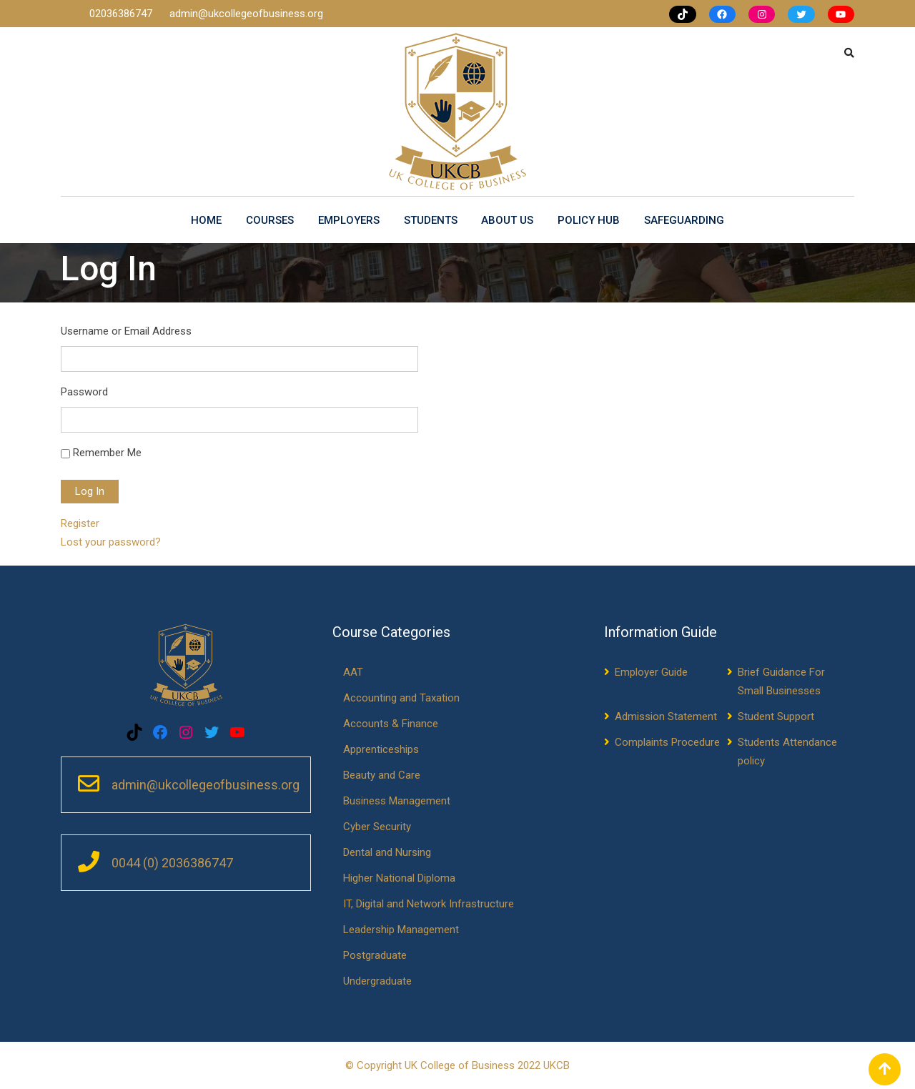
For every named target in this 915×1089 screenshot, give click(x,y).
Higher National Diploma (399, 878)
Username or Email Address (126, 331)
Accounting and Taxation (401, 697)
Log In (89, 491)
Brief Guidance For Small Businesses (781, 681)
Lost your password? (111, 542)
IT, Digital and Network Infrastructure (428, 903)
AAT (353, 672)
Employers (349, 220)
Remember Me (107, 452)
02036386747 (122, 13)
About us (508, 220)
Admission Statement (666, 716)
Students (431, 220)
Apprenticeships (381, 749)
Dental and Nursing (387, 852)
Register (80, 523)
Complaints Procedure (667, 742)
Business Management (396, 800)
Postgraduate (375, 955)
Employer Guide (651, 672)
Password (84, 391)
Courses (270, 220)
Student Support (776, 716)
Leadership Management (401, 929)
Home (206, 220)
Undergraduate (377, 981)
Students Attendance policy (787, 751)
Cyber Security (377, 826)
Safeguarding (685, 220)
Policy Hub (589, 220)
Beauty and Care (381, 775)
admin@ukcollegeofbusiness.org (246, 13)
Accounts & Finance (390, 723)
